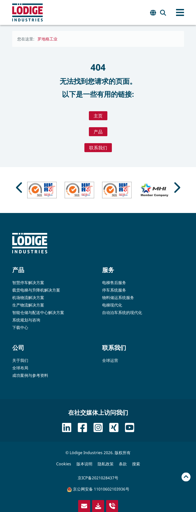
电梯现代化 (112, 305)
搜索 (136, 464)
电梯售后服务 (114, 282)
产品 (98, 132)
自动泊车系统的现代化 (122, 312)
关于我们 (20, 360)
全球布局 (20, 368)
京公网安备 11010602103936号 (98, 489)
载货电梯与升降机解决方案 (36, 290)
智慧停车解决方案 (28, 282)
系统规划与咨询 (26, 320)
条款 (123, 464)
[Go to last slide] (19, 187)
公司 (18, 347)
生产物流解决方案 (28, 305)
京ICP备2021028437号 (98, 478)
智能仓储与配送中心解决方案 (38, 312)
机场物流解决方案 (28, 297)
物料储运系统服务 (118, 297)
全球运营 (110, 360)
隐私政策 (106, 464)
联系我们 (98, 148)
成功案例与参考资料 (30, 375)
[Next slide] (176, 187)
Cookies (63, 464)
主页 (98, 116)
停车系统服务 (114, 290)
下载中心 (20, 327)
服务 (108, 270)
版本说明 (84, 464)
